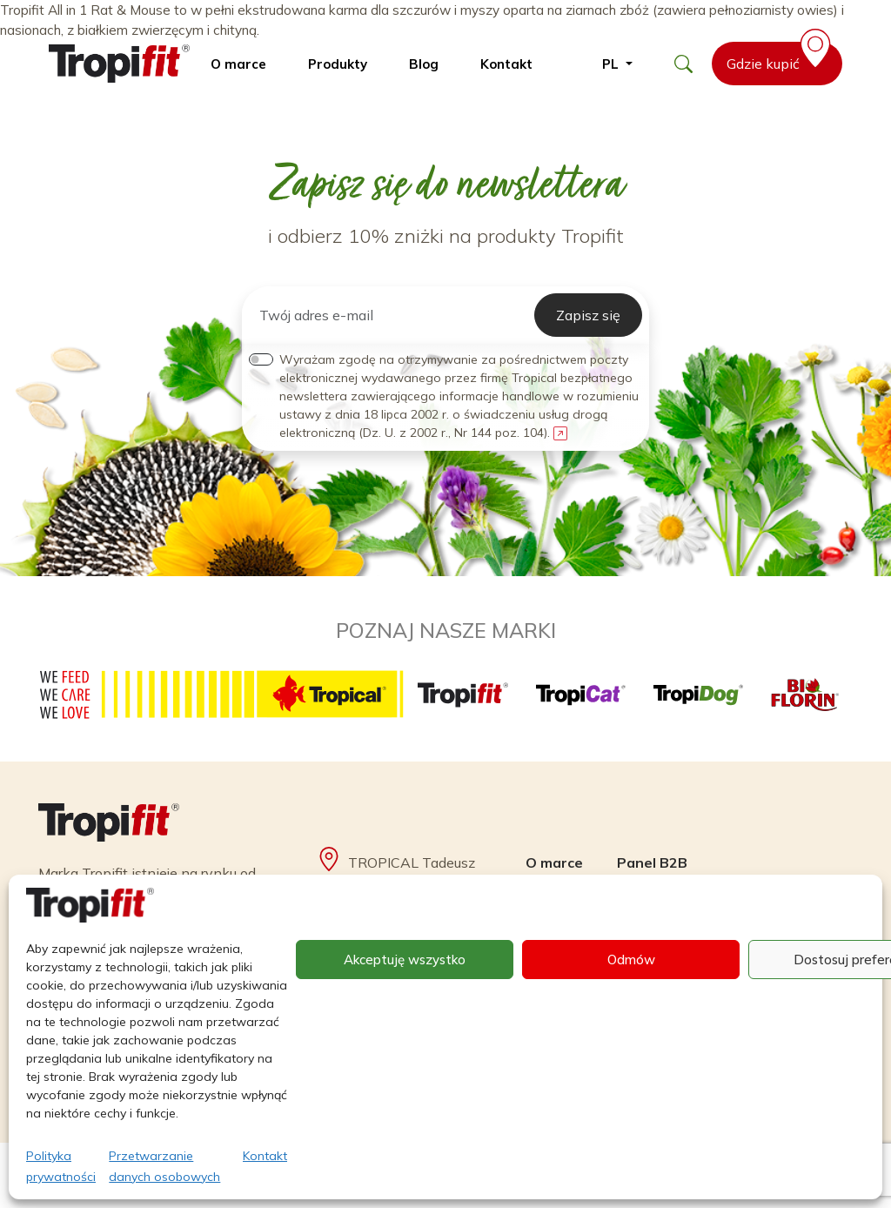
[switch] (261, 359)
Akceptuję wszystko (405, 959)
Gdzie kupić (782, 57)
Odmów (631, 959)
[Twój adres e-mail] (391, 315)
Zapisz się (588, 315)
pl (612, 64)
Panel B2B (652, 862)
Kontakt (265, 1156)
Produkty (337, 64)
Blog (424, 64)
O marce (238, 64)
